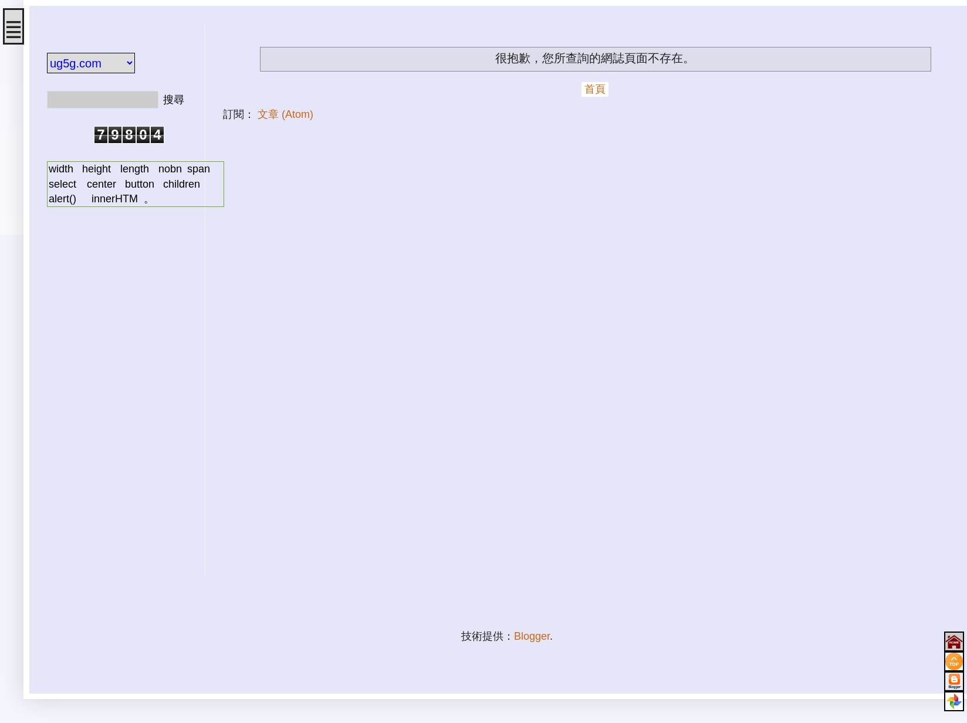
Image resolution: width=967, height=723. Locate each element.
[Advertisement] (117, 400)
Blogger (532, 636)
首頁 (595, 89)
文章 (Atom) (285, 114)
